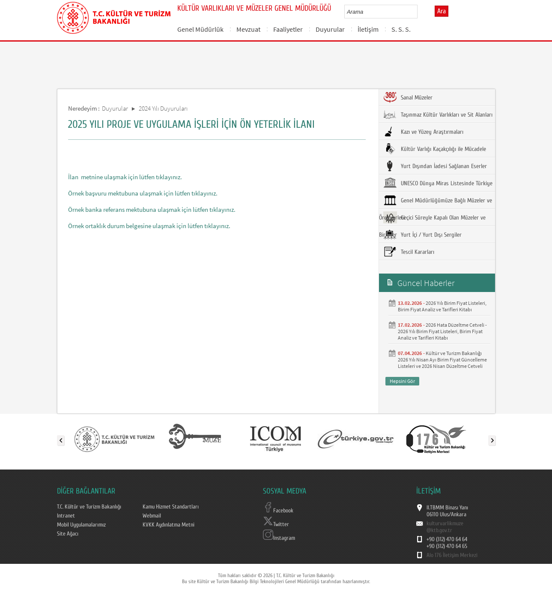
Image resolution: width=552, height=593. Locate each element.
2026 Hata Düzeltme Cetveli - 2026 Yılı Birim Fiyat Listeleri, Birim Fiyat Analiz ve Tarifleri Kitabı (442, 331)
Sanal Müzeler (408, 97)
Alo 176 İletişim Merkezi (452, 555)
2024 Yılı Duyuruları (163, 108)
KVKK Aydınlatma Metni (168, 524)
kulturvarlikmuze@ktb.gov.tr (445, 527)
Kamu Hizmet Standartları (171, 506)
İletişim (368, 29)
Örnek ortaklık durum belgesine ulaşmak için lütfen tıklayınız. (149, 226)
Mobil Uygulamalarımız (81, 524)
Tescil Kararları (408, 252)
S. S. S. (401, 29)
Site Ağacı (67, 533)
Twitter (276, 524)
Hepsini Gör (402, 381)
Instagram (279, 538)
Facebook (278, 510)
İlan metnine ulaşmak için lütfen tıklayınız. (125, 177)
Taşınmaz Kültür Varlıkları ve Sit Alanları (437, 114)
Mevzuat (248, 29)
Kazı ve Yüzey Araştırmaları (423, 132)
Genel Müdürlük (200, 29)
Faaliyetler (288, 29)
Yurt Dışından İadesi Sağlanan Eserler (435, 166)
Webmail (152, 515)
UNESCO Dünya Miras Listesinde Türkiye (437, 183)
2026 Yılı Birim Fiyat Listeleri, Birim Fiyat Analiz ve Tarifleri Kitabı (442, 306)
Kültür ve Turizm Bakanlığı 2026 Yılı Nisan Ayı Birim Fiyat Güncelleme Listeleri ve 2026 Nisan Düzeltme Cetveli (442, 359)
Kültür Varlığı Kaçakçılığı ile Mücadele (434, 149)
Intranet (66, 515)
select (420, 11)
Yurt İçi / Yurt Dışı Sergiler (422, 235)
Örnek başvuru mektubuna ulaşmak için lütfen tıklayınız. (143, 193)
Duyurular (330, 29)
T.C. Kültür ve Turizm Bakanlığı (89, 506)
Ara (441, 11)
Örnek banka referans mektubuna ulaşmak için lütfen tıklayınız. (152, 209)
